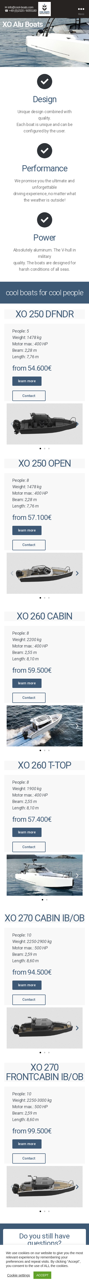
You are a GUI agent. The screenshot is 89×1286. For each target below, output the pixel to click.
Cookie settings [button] (18, 1275)
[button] (27, 381)
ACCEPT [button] (42, 1275)
